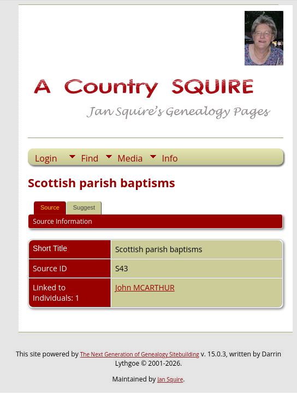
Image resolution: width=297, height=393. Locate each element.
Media (129, 158)
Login (46, 158)
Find (89, 158)
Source (50, 207)
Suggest (84, 207)
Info (169, 158)
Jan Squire (170, 379)
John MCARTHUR (145, 287)
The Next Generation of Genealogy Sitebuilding (139, 354)
